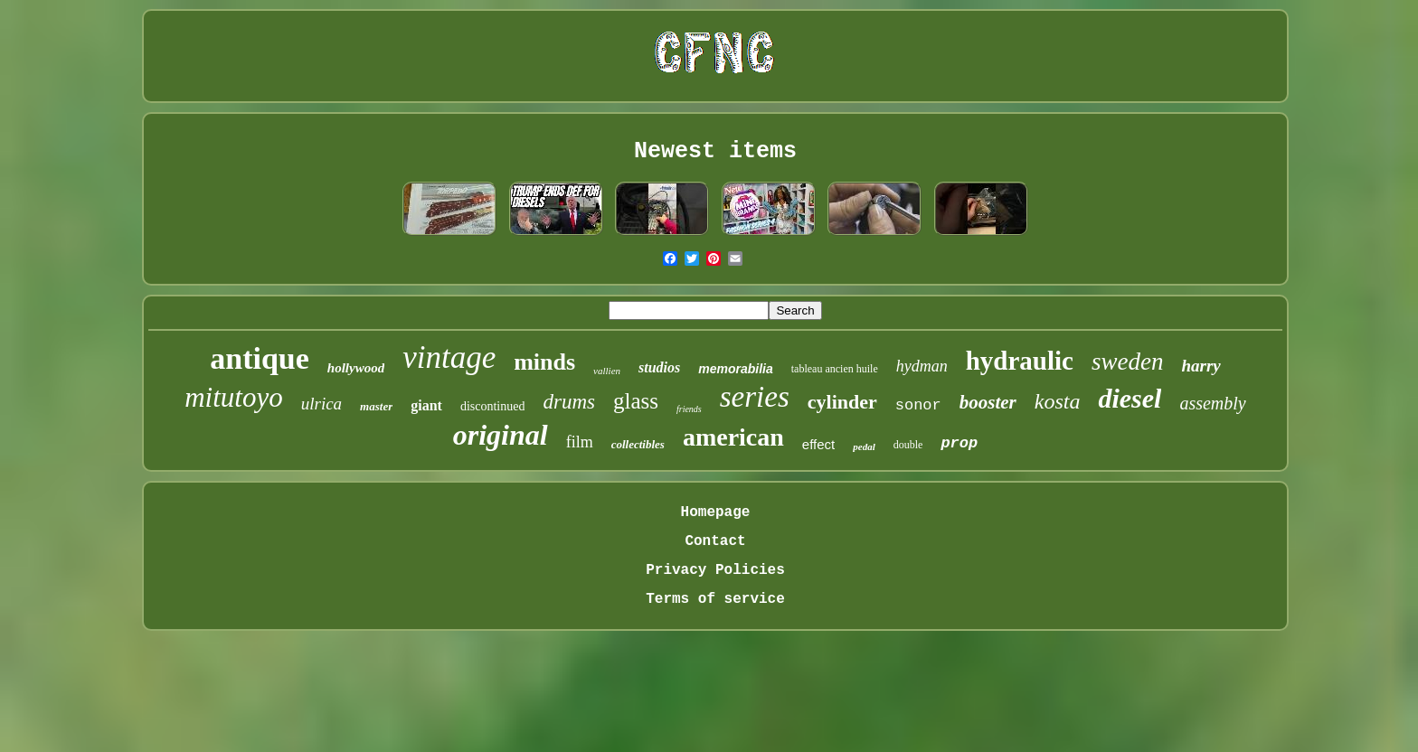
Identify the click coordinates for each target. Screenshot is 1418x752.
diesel (1129, 398)
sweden (1127, 361)
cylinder (842, 401)
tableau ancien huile (834, 368)
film (579, 442)
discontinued (492, 406)
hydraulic (1019, 360)
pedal (863, 446)
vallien (606, 370)
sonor (918, 405)
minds (544, 362)
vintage (449, 357)
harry (1200, 365)
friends (689, 409)
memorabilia (735, 369)
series (754, 397)
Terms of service (715, 599)
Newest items (715, 151)
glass (635, 401)
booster (988, 402)
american (733, 437)
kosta (1058, 401)
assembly (1212, 403)
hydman (922, 366)
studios (659, 367)
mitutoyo (233, 397)
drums (569, 401)
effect (818, 444)
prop (959, 443)
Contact (715, 541)
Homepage (716, 512)
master (376, 406)
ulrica (321, 403)
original (500, 434)
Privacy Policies (715, 570)
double (908, 444)
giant (426, 405)
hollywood (355, 368)
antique (259, 358)
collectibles (638, 444)
